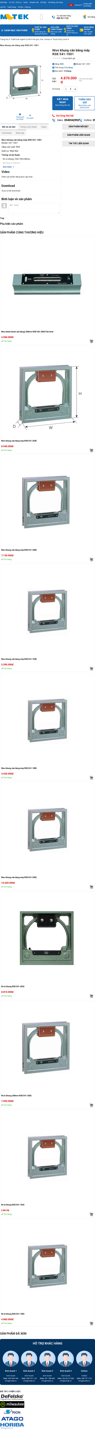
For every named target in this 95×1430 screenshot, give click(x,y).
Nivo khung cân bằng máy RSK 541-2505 (19, 441)
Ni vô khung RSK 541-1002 (12, 1314)
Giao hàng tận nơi (63, 102)
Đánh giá (20, 133)
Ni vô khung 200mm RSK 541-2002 (16, 1096)
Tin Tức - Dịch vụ (15, 2)
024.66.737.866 (66, 1378)
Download (6, 133)
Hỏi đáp (43, 2)
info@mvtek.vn (11, 1381)
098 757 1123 (84, 1378)
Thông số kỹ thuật (28, 127)
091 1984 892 (47, 1378)
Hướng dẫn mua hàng (87, 5)
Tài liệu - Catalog (24, 7)
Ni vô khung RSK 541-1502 (12, 1205)
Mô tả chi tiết (8, 127)
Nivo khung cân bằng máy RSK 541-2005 (19, 550)
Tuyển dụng (11, 7)
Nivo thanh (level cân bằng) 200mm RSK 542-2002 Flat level (27, 332)
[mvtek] (91, 341)
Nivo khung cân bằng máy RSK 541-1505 (19, 659)
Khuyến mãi (34, 2)
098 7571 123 (29, 1378)
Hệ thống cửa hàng (55, 2)
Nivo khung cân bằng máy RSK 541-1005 (19, 768)
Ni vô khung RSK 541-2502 (12, 986)
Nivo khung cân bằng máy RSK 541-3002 (19, 877)
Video (25, 2)
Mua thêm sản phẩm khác (84, 103)
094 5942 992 (10, 1378)
